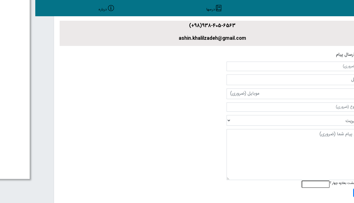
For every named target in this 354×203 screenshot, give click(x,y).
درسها (175, 10)
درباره (67, 10)
